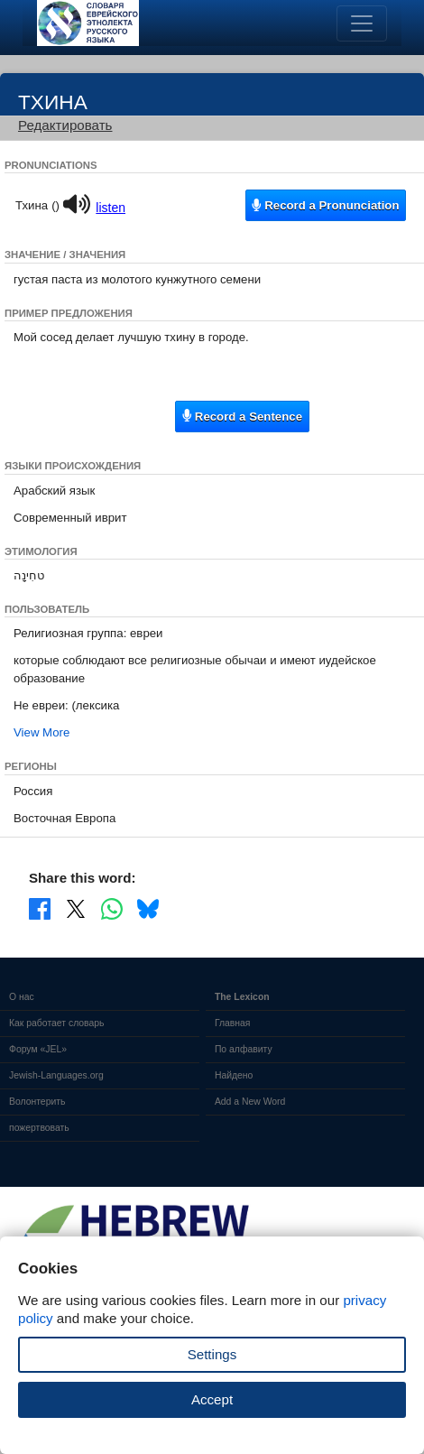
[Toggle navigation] (361, 23)
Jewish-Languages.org (56, 1075)
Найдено (234, 1075)
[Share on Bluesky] (148, 908)
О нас (21, 997)
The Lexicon (242, 997)
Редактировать (65, 125)
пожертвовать (39, 1128)
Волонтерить (37, 1102)
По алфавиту (243, 1049)
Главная (233, 1023)
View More (41, 732)
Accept (212, 1399)
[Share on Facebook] (40, 908)
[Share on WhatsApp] (112, 908)
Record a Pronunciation (325, 205)
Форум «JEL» (38, 1049)
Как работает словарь (57, 1023)
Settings (212, 1354)
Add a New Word (250, 1102)
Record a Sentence (242, 415)
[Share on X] (76, 908)
